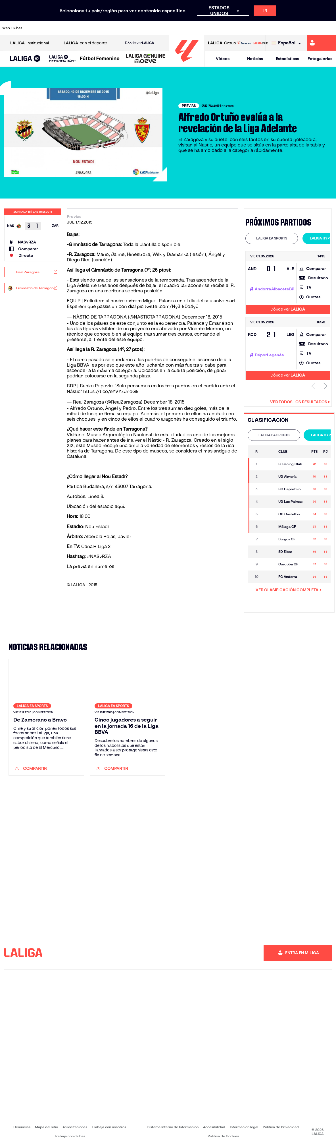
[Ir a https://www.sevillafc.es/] (298, 28)
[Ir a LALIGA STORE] (252, 43)
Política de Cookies (223, 1136)
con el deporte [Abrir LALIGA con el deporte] (85, 43)
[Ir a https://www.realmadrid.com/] (251, 28)
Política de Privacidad (281, 1127)
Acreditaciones (74, 1127)
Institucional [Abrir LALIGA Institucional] (29, 43)
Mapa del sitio (46, 1127)
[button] (25, 59)
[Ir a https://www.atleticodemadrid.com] (49, 28)
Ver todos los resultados (300, 402)
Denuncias (21, 1127)
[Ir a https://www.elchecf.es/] (95, 28)
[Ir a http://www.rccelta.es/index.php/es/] (189, 28)
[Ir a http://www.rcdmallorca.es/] (220, 28)
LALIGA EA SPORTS (271, 238)
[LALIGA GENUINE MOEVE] (145, 59)
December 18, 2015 (201, 317)
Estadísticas (287, 58)
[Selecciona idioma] (287, 43)
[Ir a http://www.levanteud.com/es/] (158, 28)
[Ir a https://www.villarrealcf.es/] (329, 28)
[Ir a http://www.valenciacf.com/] (314, 28)
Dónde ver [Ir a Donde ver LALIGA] (139, 43)
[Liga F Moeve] (100, 59)
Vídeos (222, 58)
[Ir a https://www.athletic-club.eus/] (33, 28)
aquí (119, 506)
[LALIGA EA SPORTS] (25, 59)
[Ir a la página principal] (186, 64)
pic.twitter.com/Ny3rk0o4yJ (168, 306)
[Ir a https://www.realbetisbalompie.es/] (236, 28)
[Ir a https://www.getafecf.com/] (127, 28)
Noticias (255, 58)
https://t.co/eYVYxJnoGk (111, 391)
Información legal (244, 1127)
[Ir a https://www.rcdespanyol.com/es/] (205, 28)
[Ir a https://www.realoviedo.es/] (267, 28)
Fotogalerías (320, 58)
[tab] (271, 238)
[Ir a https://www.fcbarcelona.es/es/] (111, 28)
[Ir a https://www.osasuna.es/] (64, 28)
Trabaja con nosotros (109, 1127)
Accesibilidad (214, 1127)
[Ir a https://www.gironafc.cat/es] (142, 28)
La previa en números (90, 566)
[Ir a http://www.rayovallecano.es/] (173, 28)
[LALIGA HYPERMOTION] (62, 59)
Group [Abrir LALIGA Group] (222, 43)
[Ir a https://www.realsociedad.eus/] (282, 28)
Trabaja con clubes (69, 1136)
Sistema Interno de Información (173, 1127)
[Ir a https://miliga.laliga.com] (321, 43)
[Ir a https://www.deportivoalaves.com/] (80, 28)
